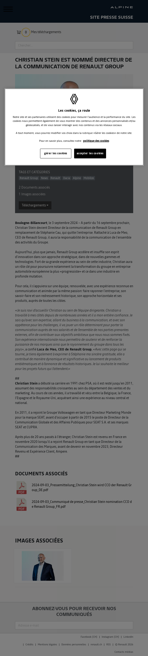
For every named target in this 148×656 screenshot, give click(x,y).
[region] (74, 127)
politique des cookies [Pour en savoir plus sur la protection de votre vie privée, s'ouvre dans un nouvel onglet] (96, 140)
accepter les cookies (90, 153)
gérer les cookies (55, 153)
